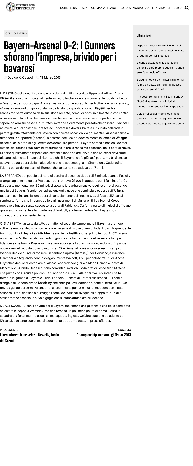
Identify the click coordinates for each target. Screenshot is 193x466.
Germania (98, 7)
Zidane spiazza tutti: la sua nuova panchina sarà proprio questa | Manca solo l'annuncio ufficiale (160, 67)
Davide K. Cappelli (21, 77)
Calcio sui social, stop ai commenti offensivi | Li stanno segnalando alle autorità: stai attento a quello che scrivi (160, 118)
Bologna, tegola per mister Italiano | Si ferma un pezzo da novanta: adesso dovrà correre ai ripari (160, 84)
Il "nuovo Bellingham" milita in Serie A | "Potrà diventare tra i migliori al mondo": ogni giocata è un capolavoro (160, 101)
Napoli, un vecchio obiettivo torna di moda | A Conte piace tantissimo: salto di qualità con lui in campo (160, 50)
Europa (125, 7)
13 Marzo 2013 (50, 77)
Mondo (138, 7)
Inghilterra (68, 7)
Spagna (84, 7)
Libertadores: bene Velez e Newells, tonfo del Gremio (29, 336)
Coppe (149, 7)
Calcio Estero (16, 33)
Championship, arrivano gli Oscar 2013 (101, 333)
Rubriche (178, 7)
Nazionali (163, 7)
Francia (112, 7)
